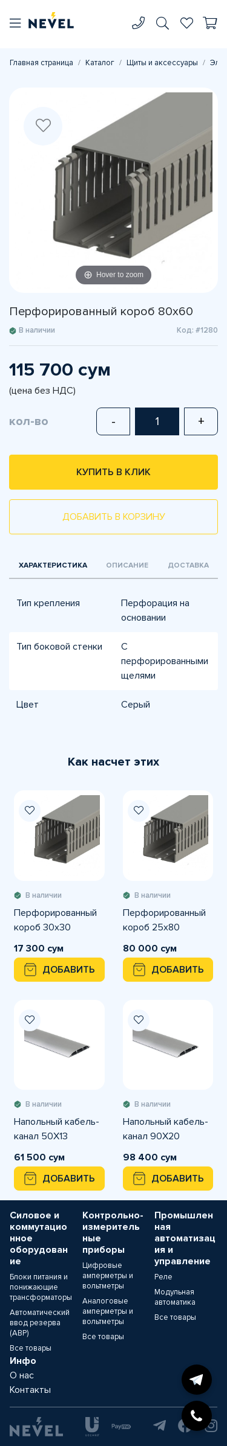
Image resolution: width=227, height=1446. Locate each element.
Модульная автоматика (175, 1297)
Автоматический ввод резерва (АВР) (40, 1323)
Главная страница (41, 63)
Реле (163, 1277)
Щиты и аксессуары (162, 63)
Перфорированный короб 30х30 (55, 920)
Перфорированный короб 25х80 (164, 920)
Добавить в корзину (113, 517)
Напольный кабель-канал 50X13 (56, 1129)
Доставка (188, 565)
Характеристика (53, 565)
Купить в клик (113, 472)
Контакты (30, 1390)
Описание (127, 565)
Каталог (99, 63)
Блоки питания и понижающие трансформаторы (41, 1287)
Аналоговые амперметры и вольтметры (107, 1311)
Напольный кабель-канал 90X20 (165, 1129)
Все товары (30, 1348)
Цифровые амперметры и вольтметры (107, 1276)
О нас (22, 1375)
